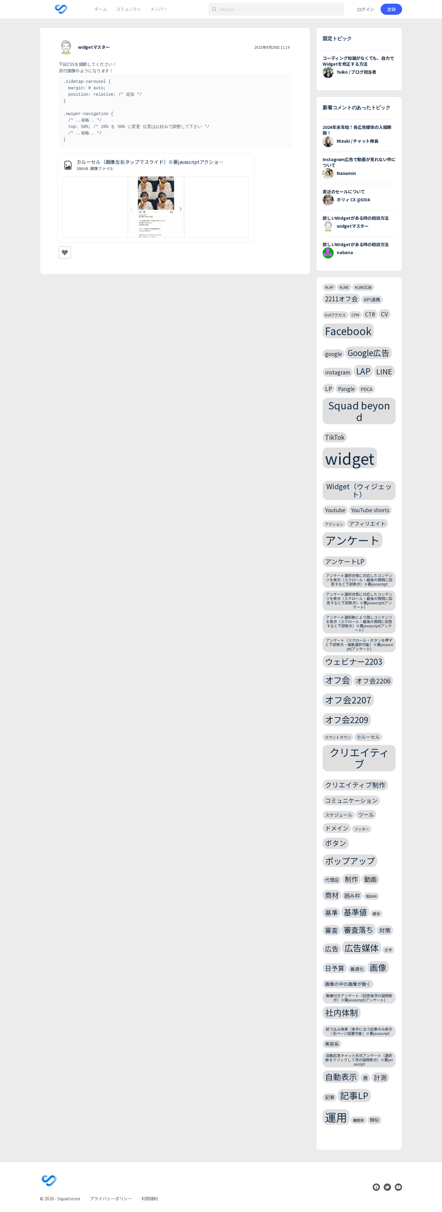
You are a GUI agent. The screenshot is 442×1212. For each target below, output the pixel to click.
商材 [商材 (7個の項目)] (332, 895)
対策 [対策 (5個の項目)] (385, 930)
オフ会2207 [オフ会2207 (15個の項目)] (348, 699)
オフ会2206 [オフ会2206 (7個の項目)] (373, 680)
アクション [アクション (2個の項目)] (334, 524)
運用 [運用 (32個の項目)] (336, 1117)
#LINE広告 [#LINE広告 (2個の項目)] (363, 287)
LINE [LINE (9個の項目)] (384, 371)
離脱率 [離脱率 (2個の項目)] (358, 1120)
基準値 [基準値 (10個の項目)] (355, 911)
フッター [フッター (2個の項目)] (361, 828)
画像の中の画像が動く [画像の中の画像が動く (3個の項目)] (348, 984)
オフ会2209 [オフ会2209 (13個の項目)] (346, 719)
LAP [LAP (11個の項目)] (363, 371)
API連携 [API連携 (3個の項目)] (372, 299)
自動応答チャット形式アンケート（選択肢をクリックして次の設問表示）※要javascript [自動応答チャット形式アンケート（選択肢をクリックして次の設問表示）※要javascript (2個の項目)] (359, 1060)
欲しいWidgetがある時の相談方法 (356, 218)
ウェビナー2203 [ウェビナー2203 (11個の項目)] (353, 661)
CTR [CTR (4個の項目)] (370, 314)
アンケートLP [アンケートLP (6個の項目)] (344, 561)
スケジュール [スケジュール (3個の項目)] (338, 814)
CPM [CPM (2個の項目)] (355, 314)
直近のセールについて (344, 191)
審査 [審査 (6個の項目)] (331, 930)
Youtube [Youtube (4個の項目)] (335, 510)
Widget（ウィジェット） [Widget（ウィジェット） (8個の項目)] (359, 490)
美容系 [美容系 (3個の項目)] (332, 1043)
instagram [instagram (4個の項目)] (337, 372)
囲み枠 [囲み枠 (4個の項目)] (352, 895)
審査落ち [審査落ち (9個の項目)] (358, 929)
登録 (391, 9)
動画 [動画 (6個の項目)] (370, 879)
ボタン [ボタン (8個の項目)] (335, 843)
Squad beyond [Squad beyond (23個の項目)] (359, 411)
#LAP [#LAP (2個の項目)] (329, 287)
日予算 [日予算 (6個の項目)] (334, 968)
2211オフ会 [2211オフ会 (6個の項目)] (341, 298)
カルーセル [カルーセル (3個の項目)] (368, 737)
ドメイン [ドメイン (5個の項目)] (336, 828)
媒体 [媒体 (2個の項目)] (376, 913)
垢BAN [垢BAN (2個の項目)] (371, 896)
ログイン (365, 9)
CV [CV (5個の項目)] (384, 314)
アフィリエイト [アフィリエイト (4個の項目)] (367, 523)
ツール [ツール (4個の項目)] (366, 814)
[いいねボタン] (64, 252)
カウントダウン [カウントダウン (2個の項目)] (338, 737)
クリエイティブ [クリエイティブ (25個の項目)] (359, 758)
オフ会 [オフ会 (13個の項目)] (337, 680)
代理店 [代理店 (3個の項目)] (332, 880)
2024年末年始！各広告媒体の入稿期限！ (357, 130)
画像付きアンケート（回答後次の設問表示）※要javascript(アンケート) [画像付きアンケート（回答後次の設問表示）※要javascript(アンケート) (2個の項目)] (359, 997)
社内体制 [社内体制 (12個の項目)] (341, 1012)
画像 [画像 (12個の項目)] (378, 967)
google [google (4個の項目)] (333, 354)
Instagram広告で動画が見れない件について (359, 162)
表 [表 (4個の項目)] (365, 1078)
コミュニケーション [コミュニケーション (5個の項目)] (351, 800)
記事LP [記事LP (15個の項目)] (354, 1095)
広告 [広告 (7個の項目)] (332, 948)
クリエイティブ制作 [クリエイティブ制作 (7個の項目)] (355, 784)
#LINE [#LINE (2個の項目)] (344, 287)
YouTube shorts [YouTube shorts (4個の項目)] (370, 510)
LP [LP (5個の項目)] (328, 388)
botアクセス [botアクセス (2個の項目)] (335, 314)
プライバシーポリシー (111, 1198)
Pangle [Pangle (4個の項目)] (346, 389)
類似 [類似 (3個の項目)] (374, 1120)
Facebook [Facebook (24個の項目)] (348, 330)
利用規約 (149, 1198)
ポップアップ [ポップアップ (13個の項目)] (350, 860)
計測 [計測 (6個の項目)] (380, 1077)
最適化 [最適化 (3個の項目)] (357, 969)
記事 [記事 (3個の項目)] (329, 1097)
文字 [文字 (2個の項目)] (388, 949)
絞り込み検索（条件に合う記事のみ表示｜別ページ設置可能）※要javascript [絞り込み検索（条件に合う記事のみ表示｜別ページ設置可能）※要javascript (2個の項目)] (359, 1031)
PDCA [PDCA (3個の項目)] (366, 389)
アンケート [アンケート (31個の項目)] (352, 540)
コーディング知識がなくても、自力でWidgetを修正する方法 (358, 61)
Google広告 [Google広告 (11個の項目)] (368, 352)
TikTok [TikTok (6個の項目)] (334, 437)
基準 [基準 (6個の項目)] (331, 912)
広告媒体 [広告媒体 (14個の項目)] (361, 947)
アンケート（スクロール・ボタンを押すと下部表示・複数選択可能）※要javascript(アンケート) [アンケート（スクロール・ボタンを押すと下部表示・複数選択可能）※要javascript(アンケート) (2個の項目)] (359, 644)
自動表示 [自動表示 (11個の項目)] (341, 1076)
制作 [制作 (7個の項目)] (351, 879)
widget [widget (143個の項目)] (349, 457)
